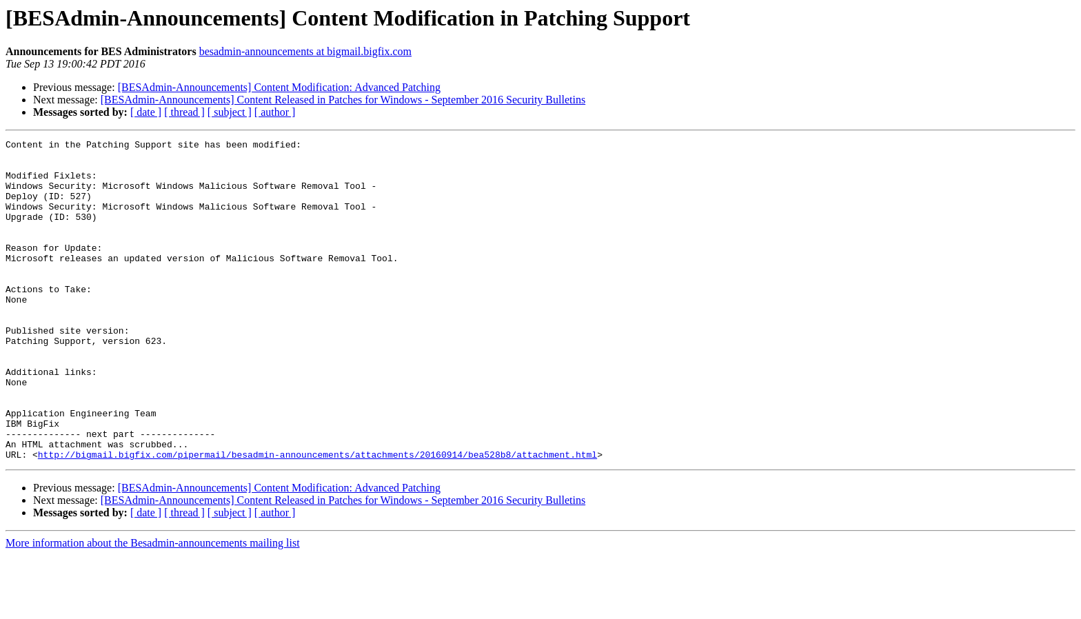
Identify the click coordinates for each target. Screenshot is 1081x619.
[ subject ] (230, 112)
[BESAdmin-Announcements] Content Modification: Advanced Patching (279, 87)
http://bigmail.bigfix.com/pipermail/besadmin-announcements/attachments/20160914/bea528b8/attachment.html (317, 518)
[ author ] (275, 112)
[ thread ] (184, 112)
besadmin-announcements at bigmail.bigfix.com (305, 51)
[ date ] (145, 112)
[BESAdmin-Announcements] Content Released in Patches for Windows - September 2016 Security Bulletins (343, 99)
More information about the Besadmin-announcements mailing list (153, 607)
